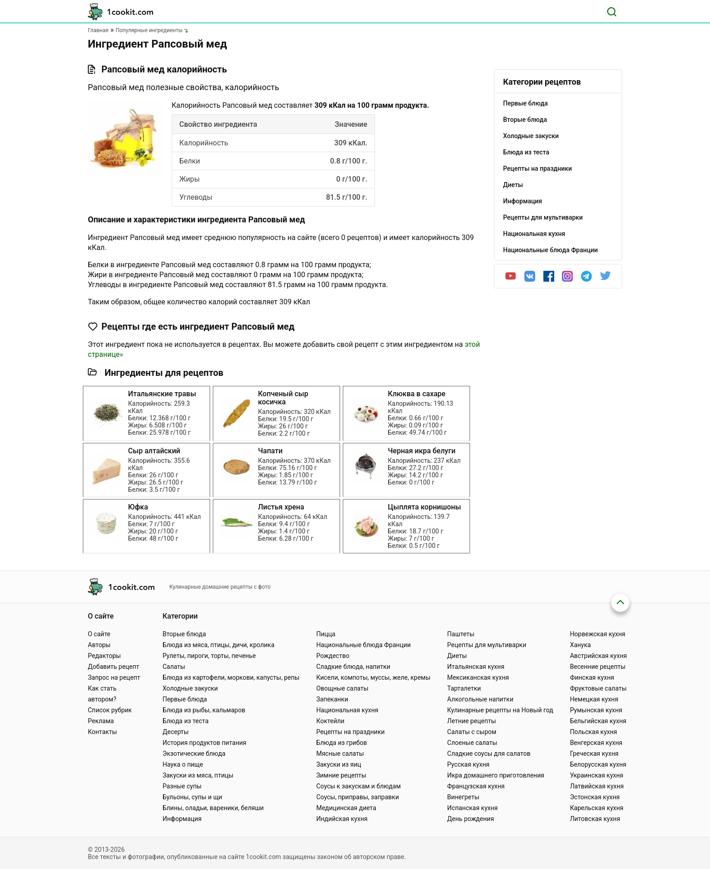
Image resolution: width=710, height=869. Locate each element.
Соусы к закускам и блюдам (358, 786)
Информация (182, 818)
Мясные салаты (340, 753)
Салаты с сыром (472, 731)
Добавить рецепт (113, 666)
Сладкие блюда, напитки (353, 666)
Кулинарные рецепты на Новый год (500, 710)
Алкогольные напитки (480, 699)
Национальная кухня (347, 710)
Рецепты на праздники (350, 731)
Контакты (102, 731)
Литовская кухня (595, 818)
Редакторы (104, 655)
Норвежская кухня (597, 634)
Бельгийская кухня (598, 721)
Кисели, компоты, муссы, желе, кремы (373, 677)
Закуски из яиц (338, 764)
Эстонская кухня (595, 797)
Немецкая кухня (594, 699)
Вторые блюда (184, 634)
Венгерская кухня (596, 742)
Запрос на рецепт (114, 677)
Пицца (325, 634)
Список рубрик (110, 710)
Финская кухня (592, 677)
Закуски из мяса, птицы (198, 775)
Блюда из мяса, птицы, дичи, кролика (218, 644)
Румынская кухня (596, 710)
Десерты (176, 731)
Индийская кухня (341, 818)
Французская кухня (476, 786)
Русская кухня (468, 764)
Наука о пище (183, 764)
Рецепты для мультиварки (487, 644)
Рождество (332, 655)
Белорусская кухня (598, 764)
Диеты (457, 655)
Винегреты (463, 797)
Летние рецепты (471, 721)
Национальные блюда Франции (363, 644)
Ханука (580, 644)
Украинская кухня (597, 775)
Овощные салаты (342, 688)
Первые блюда (185, 699)
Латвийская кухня (597, 786)
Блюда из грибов (341, 742)
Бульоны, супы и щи (192, 797)
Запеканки (332, 699)
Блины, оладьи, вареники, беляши (213, 807)
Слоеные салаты (472, 742)
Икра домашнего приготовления (495, 775)
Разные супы (182, 786)
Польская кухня (593, 731)
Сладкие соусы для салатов (489, 753)
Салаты (174, 666)
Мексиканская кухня (478, 677)
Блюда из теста (186, 721)
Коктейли (330, 721)
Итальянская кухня (475, 666)
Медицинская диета (346, 807)
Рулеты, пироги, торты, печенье (209, 655)
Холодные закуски (190, 688)
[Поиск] (612, 12)
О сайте (99, 634)
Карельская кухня (597, 807)
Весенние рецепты (598, 666)
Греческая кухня (594, 753)
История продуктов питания (204, 742)
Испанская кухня (472, 807)
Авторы (99, 644)
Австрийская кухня (598, 655)
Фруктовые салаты (598, 688)
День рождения (470, 818)
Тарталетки (464, 688)
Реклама (101, 721)
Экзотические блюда (194, 753)
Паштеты (461, 634)
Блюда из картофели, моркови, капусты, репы (231, 677)
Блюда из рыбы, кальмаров (204, 710)
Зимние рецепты (341, 775)
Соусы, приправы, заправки (357, 797)
